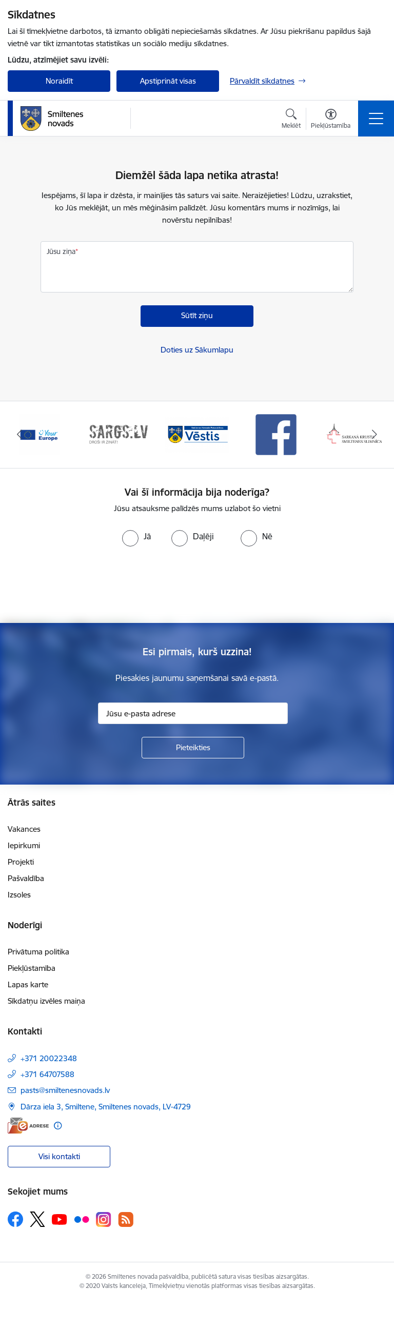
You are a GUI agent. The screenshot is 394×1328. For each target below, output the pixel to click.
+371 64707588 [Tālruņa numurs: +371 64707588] (47, 1074)
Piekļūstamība (31, 968)
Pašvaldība (26, 878)
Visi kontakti (59, 1156)
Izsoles (19, 895)
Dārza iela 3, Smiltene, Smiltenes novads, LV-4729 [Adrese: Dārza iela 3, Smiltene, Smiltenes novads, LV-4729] (106, 1106)
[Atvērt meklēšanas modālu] (291, 120)
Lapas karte (28, 984)
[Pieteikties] (193, 747)
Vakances (24, 829)
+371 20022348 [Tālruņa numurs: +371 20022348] (49, 1058)
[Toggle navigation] (376, 118)
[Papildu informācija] (58, 1125)
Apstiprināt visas (168, 81)
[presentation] (197, 585)
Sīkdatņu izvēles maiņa (46, 1001)
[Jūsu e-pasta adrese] (193, 713)
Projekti (21, 862)
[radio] (136, 536)
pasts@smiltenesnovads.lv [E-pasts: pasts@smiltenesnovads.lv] (65, 1090)
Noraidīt (59, 81)
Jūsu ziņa (61, 251)
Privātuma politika (38, 951)
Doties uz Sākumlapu (197, 350)
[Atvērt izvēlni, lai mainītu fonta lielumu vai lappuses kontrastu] (331, 120)
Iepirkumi (24, 845)
